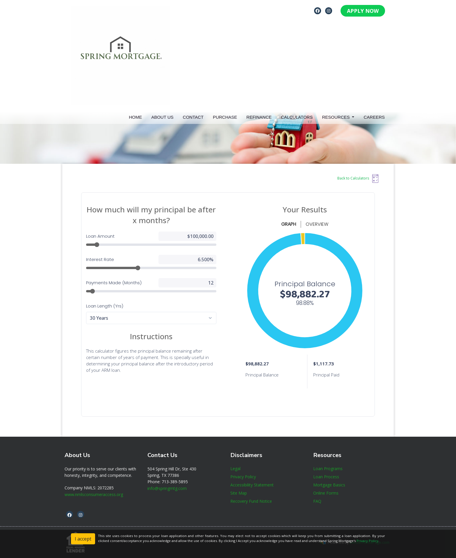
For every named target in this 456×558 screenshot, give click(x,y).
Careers (374, 117)
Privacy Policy (367, 541)
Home (135, 117)
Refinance (259, 117)
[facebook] (318, 10)
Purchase (225, 117)
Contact (193, 117)
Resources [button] (336, 117)
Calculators (297, 117)
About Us (162, 117)
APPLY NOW (363, 10)
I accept (83, 539)
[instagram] (328, 10)
